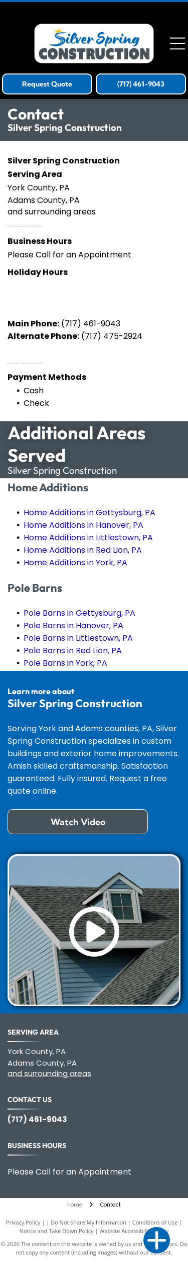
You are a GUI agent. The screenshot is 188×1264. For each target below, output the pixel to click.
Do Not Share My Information (88, 1222)
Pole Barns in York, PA (65, 663)
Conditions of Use (155, 1222)
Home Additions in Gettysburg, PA (89, 512)
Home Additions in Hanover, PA (83, 525)
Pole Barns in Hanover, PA (73, 625)
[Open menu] (177, 43)
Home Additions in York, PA (75, 562)
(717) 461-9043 (90, 323)
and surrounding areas (49, 1073)
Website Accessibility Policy (133, 1231)
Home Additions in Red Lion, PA (83, 550)
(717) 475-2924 (111, 336)
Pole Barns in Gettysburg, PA (79, 613)
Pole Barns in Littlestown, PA (78, 638)
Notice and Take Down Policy (57, 1231)
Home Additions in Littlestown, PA (88, 537)
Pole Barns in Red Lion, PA (73, 650)
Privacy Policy (23, 1222)
